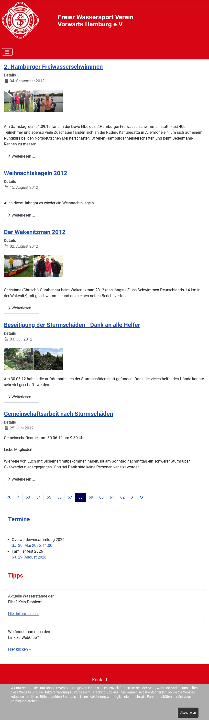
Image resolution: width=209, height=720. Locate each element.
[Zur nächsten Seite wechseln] (132, 497)
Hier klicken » (19, 649)
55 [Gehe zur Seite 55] (49, 497)
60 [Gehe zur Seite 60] (101, 497)
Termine (19, 519)
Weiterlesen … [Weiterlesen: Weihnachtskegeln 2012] (21, 215)
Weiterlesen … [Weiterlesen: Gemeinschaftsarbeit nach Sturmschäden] (21, 479)
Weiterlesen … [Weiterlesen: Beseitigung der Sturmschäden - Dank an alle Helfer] (21, 397)
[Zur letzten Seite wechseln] (141, 497)
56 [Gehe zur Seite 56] (59, 497)
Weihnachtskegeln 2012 (35, 173)
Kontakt (99, 679)
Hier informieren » (23, 613)
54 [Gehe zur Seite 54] (38, 497)
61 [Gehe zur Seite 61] (112, 497)
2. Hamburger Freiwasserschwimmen (53, 66)
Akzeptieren (188, 712)
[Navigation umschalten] (7, 52)
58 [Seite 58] (80, 497)
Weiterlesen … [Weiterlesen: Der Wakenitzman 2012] (21, 308)
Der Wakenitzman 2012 (35, 232)
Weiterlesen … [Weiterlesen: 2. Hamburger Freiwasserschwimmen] (21, 156)
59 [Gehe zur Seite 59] (91, 497)
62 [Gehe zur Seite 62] (122, 497)
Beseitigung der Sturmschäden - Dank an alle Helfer (72, 325)
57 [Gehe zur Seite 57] (70, 497)
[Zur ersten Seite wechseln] (9, 497)
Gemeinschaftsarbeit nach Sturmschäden (58, 413)
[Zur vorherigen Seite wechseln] (18, 497)
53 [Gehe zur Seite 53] (28, 497)
